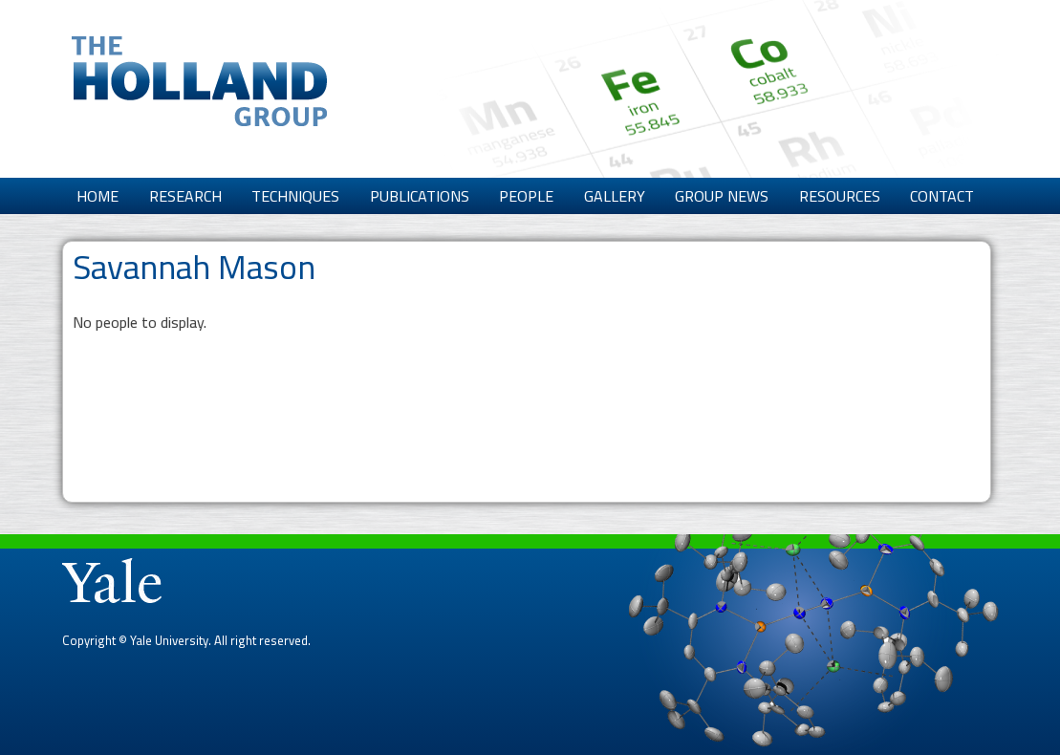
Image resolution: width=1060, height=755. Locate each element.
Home (97, 195)
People (526, 195)
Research (185, 195)
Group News (721, 195)
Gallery (614, 195)
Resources (839, 195)
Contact (942, 195)
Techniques (295, 195)
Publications (419, 195)
